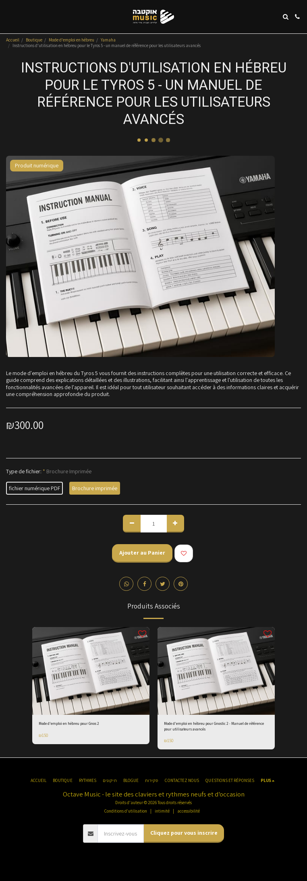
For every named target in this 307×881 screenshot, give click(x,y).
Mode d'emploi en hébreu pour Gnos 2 (69, 723)
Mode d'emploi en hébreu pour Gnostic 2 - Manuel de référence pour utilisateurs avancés (214, 726)
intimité (162, 811)
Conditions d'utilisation (125, 811)
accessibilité (188, 811)
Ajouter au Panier (142, 552)
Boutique (34, 40)
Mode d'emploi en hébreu (71, 40)
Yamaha (108, 40)
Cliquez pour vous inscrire (184, 832)
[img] (90, 671)
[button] (9, 16)
